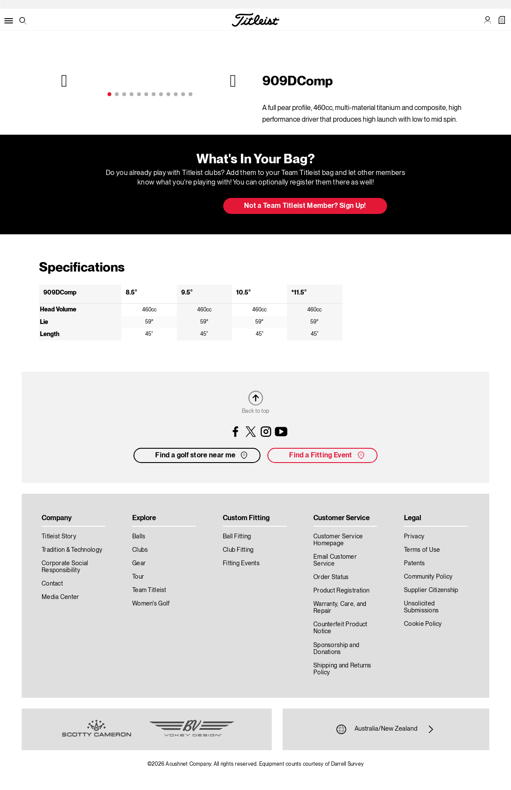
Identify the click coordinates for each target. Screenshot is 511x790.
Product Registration (341, 590)
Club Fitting (238, 550)
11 (183, 94)
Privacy (414, 536)
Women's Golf (150, 603)
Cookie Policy (423, 624)
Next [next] (232, 80)
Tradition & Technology (72, 550)
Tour (138, 577)
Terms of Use (422, 550)
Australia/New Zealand (386, 729)
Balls (138, 536)
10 (176, 94)
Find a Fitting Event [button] (327, 455)
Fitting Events (241, 563)
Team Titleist (149, 590)
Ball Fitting (237, 536)
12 (190, 94)
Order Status (330, 577)
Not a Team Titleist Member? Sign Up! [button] (305, 206)
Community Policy (428, 577)
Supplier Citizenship (431, 590)
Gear (139, 563)
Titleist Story (59, 536)
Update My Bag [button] (170, 207)
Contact (52, 583)
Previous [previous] (65, 80)
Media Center (60, 597)
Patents (414, 563)
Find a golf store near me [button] (202, 455)
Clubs (140, 550)
